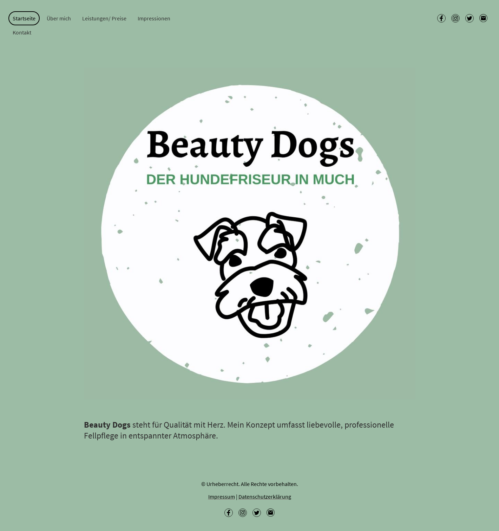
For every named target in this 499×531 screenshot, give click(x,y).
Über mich (59, 18)
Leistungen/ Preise (104, 18)
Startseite (24, 18)
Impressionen (154, 18)
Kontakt (22, 32)
